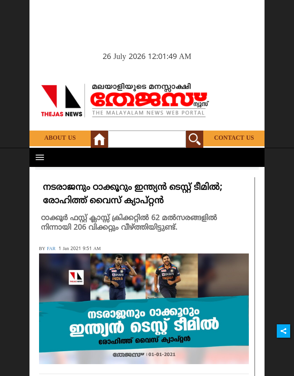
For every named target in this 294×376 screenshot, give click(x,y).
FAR (51, 249)
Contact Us (234, 138)
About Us (60, 138)
